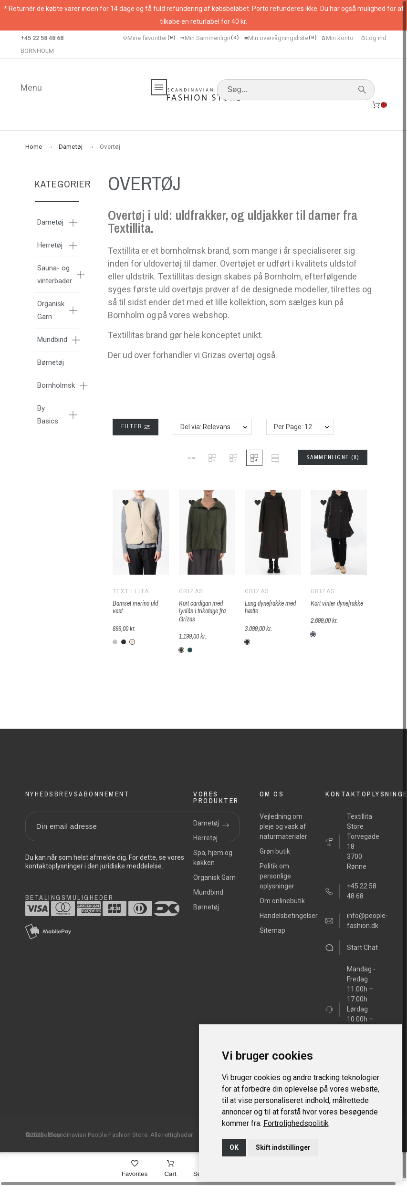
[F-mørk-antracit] (123, 641)
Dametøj (50, 222)
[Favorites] (135, 1169)
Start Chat (362, 947)
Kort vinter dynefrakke (337, 603)
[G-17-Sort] (247, 641)
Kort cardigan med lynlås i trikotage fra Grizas (202, 611)
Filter (135, 427)
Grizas (191, 591)
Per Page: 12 (293, 427)
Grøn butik (275, 851)
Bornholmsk (56, 385)
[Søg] (296, 89)
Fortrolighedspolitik (296, 1123)
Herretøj (50, 245)
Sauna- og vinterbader (54, 274)
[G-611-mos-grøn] (181, 650)
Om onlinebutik (282, 901)
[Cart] (170, 1169)
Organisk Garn (50, 310)
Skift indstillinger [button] (283, 1147)
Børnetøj (50, 362)
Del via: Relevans (205, 427)
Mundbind (52, 339)
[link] (296, 1123)
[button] (191, 458)
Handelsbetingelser (289, 915)
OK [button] (234, 1147)
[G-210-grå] (313, 634)
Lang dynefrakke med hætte (270, 607)
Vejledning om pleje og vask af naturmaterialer (283, 826)
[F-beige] (132, 641)
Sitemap (272, 930)
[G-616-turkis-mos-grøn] (190, 650)
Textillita (131, 591)
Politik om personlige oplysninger (277, 876)
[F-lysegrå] (115, 641)
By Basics (47, 414)
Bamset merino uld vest (135, 607)
